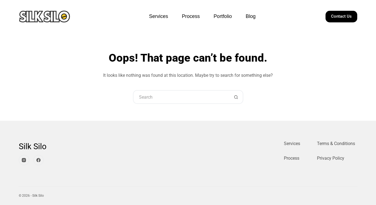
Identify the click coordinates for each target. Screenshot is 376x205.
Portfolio (223, 16)
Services (158, 16)
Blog (250, 16)
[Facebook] (38, 160)
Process (191, 16)
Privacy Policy (330, 158)
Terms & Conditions (336, 143)
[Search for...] (181, 97)
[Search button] (236, 97)
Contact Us (341, 16)
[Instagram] (24, 160)
